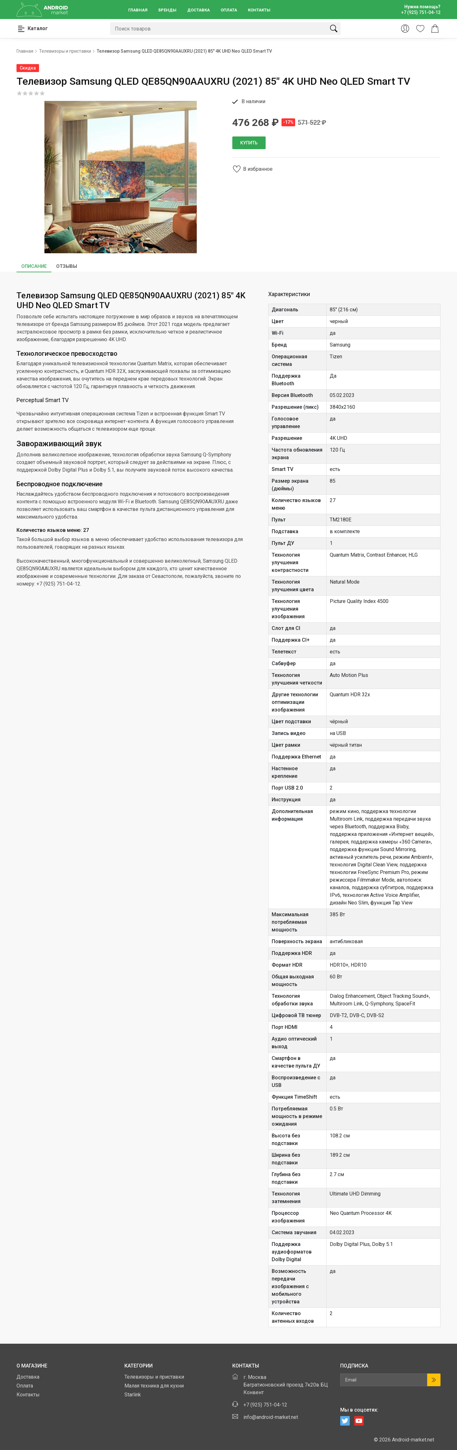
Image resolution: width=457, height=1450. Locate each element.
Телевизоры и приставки (154, 1377)
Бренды (167, 10)
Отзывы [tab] (66, 266)
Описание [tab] (34, 266)
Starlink (132, 1395)
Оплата (229, 10)
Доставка (198, 10)
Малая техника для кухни (154, 1386)
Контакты (259, 10)
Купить (249, 142)
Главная (138, 10)
